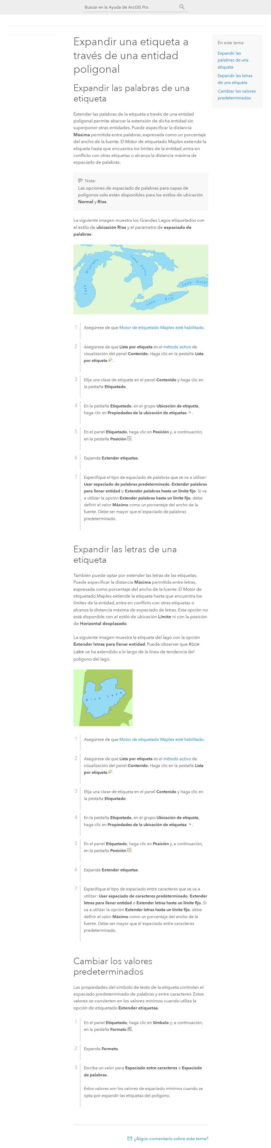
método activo (177, 346)
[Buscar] (182, 7)
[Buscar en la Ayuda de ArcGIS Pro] (130, 7)
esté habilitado (161, 327)
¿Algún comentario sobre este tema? (171, 1137)
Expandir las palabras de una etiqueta (233, 60)
